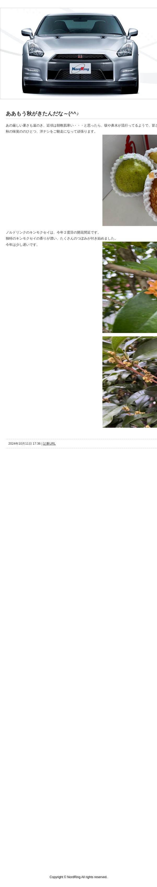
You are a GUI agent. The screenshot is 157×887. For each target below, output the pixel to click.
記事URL (49, 443)
